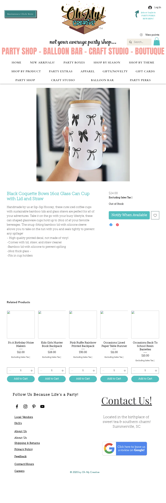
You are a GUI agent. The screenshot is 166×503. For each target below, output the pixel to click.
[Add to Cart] (21, 379)
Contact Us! (126, 400)
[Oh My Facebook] (16, 406)
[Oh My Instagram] (25, 406)
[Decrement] (9, 371)
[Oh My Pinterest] (33, 406)
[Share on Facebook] (111, 225)
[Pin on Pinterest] (117, 225)
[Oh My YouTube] (42, 406)
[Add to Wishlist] (155, 215)
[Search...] (139, 42)
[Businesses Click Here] (20, 14)
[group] (83, 346)
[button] (156, 41)
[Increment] (32, 371)
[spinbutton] (21, 371)
